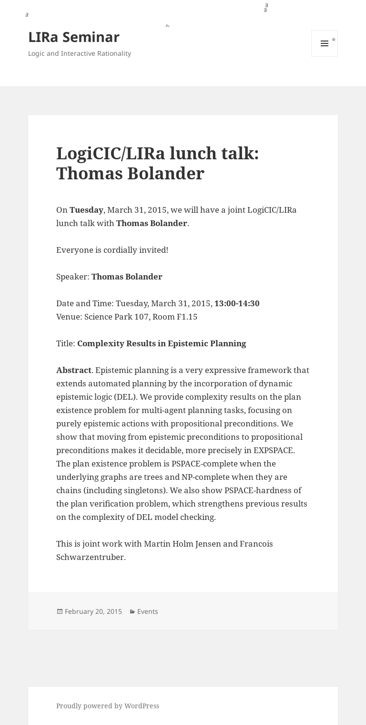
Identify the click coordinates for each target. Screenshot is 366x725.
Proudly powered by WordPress (107, 705)
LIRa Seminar (74, 36)
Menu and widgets (325, 56)
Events (147, 611)
